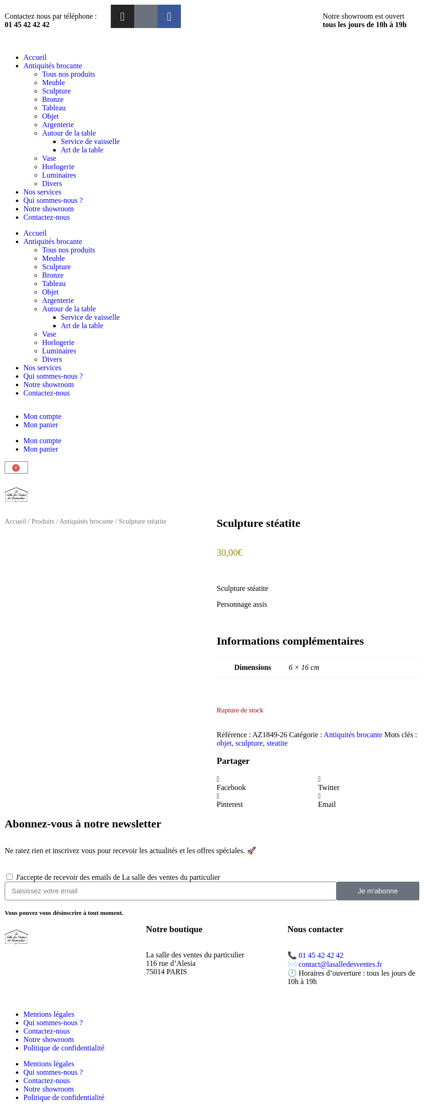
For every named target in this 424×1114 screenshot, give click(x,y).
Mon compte (42, 416)
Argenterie (58, 125)
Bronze (53, 99)
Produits (42, 521)
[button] (267, 783)
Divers (52, 183)
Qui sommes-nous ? (53, 200)
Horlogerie (58, 167)
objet (224, 743)
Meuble (53, 82)
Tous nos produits (68, 74)
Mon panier (40, 425)
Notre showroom (48, 209)
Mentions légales (48, 1014)
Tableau (53, 108)
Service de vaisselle (90, 141)
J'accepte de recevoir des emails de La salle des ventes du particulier (118, 877)
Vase (49, 158)
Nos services (42, 192)
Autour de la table (69, 133)
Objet (50, 116)
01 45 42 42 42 (321, 955)
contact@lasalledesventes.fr (340, 964)
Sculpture (56, 91)
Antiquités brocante (52, 66)
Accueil (35, 57)
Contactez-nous (46, 217)
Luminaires (59, 175)
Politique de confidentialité (63, 1048)
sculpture (249, 743)
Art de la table (82, 150)
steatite (276, 743)
